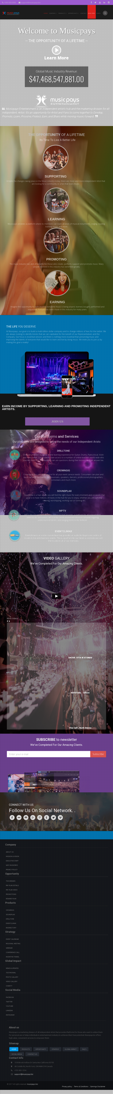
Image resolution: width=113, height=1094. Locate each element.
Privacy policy (67, 1087)
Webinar (9, 948)
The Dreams (10, 881)
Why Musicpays (12, 865)
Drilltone (10, 919)
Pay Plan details (12, 885)
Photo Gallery (12, 977)
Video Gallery (11, 981)
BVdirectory (11, 928)
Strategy (55, 1049)
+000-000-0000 (9, 2)
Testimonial (11, 972)
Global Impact (70, 1049)
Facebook (10, 997)
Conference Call (13, 952)
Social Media (17, 1054)
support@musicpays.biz (30, 2)
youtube (9, 1006)
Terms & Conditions (81, 1087)
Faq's (84, 1049)
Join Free (91, 13)
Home (46, 13)
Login (98, 13)
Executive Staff (12, 861)
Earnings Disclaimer (97, 1087)
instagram (10, 1015)
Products (26, 1049)
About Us (10, 852)
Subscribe (98, 754)
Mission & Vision (12, 856)
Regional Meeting (13, 943)
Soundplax (10, 914)
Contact (83, 13)
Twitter (9, 1002)
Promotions (11, 894)
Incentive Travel (12, 957)
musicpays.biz (32, 1084)
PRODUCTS (62, 13)
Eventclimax (11, 923)
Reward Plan (11, 898)
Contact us (32, 1054)
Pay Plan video (12, 890)
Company (53, 13)
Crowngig (10, 910)
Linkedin (9, 1010)
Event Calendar (12, 939)
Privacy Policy (12, 869)
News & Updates (12, 968)
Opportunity (73, 13)
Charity (9, 986)
